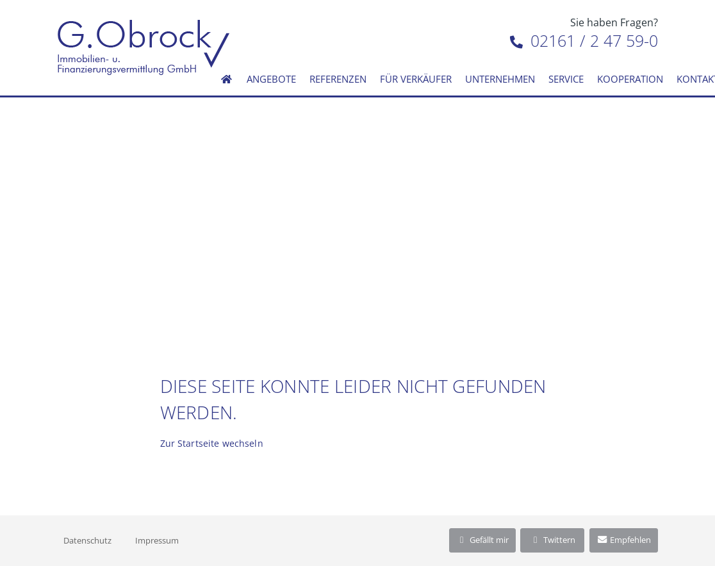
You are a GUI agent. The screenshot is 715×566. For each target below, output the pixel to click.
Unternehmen (500, 78)
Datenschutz (87, 540)
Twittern (552, 539)
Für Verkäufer (416, 78)
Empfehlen (623, 539)
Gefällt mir (482, 539)
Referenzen (337, 78)
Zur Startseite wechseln (211, 443)
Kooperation (630, 78)
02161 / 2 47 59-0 (584, 40)
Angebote (271, 78)
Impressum (157, 540)
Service (566, 78)
